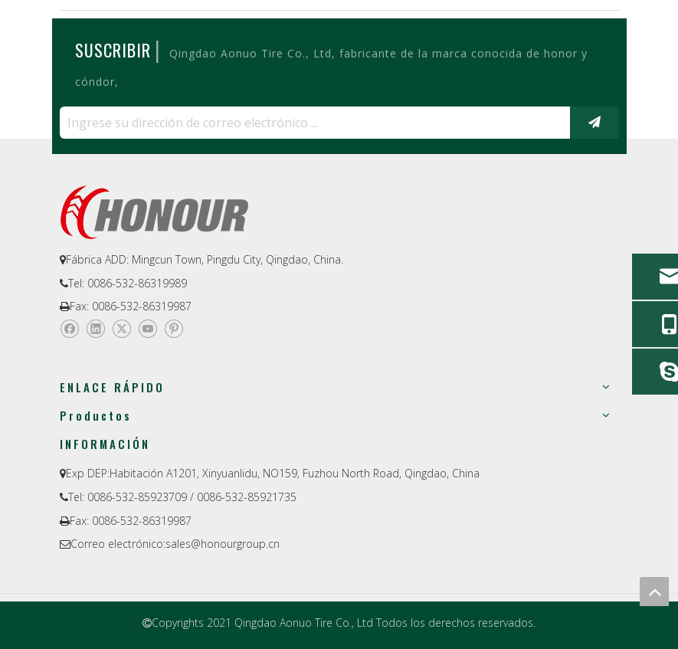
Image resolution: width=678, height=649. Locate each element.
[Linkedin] (95, 329)
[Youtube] (147, 329)
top (654, 591)
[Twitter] (121, 329)
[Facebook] (69, 329)
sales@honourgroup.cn (222, 543)
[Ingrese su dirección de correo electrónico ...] (311, 123)
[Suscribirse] (594, 123)
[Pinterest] (173, 329)
